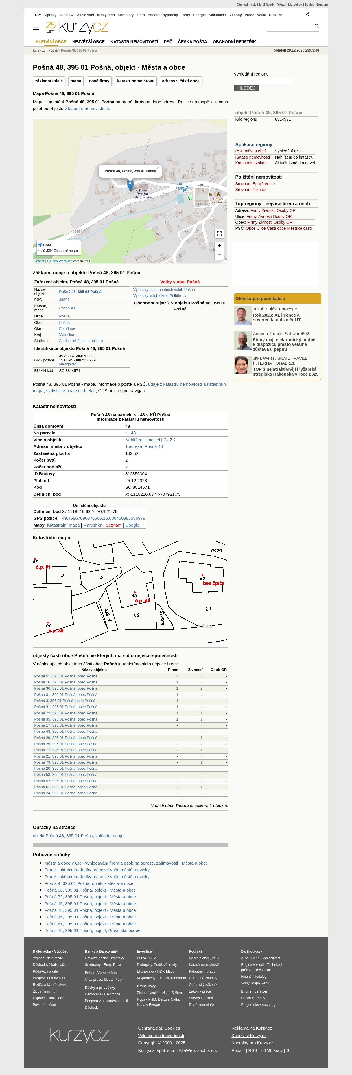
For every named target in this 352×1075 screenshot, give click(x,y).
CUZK (169, 439)
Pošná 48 (67, 308)
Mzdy (170, 971)
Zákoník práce (200, 991)
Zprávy (50, 15)
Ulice (261, 228)
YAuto (281, 4)
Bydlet (309, 4)
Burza (141, 958)
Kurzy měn (106, 15)
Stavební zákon (201, 998)
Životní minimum (45, 991)
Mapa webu (260, 983)
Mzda (108, 979)
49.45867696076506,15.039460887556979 (103, 518)
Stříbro (177, 993)
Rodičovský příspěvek (50, 985)
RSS (252, 1050)
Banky (90, 951)
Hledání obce (51, 41)
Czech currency (253, 998)
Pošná (64, 316)
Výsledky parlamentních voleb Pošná (164, 289)
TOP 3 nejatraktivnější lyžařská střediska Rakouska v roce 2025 (286, 371)
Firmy (255, 210)
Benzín (163, 999)
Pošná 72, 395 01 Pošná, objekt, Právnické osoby (92, 930)
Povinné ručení (44, 1005)
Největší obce (88, 41)
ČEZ (152, 958)
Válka (261, 15)
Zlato (141, 15)
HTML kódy (272, 1050)
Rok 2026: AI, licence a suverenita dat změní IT (277, 317)
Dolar (117, 965)
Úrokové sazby (96, 958)
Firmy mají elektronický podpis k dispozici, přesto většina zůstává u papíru (285, 344)
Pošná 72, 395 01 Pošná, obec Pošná (65, 713)
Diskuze (275, 15)
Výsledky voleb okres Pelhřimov (160, 295)
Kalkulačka (218, 15)
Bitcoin (154, 15)
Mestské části (299, 228)
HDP (160, 971)
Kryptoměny (146, 978)
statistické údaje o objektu (71, 390)
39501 (64, 299)
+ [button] (219, 246)
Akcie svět (85, 15)
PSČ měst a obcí (250, 151)
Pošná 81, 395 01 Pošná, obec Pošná (65, 694)
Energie (199, 15)
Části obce (276, 228)
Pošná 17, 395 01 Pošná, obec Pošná (65, 725)
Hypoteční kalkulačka (49, 998)
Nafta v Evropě (148, 1005)
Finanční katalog (254, 977)
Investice (144, 951)
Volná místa (107, 973)
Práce (249, 15)
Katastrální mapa (63, 525)
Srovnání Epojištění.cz (255, 183)
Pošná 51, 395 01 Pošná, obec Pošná (65, 676)
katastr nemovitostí (135, 81)
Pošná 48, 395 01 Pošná (79, 50)
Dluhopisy (144, 965)
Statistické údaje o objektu (81, 341)
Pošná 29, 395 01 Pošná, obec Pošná (65, 738)
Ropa (141, 999)
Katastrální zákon (251, 163)
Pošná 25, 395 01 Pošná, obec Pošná (65, 744)
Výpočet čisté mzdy (48, 958)
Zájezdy (269, 4)
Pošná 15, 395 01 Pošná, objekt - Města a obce (90, 903)
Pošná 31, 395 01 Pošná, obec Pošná (65, 707)
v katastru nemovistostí (87, 108)
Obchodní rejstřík (249, 4)
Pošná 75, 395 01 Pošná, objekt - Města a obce (90, 910)
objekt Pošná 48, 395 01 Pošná (269, 112)
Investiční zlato (158, 993)
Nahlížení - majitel (142, 439)
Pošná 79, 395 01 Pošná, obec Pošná (65, 762)
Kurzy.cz (39, 50)
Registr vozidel (252, 965)
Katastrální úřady (202, 971)
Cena (255, 958)
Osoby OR (286, 210)
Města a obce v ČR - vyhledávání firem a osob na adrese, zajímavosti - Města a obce (126, 863)
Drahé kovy (146, 986)
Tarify (185, 15)
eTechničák (262, 970)
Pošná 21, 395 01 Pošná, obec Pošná (65, 756)
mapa (76, 81)
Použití (238, 1050)
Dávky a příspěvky (100, 988)
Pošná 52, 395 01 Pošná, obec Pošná (65, 781)
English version (254, 991)
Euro (107, 965)
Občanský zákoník (203, 985)
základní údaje (49, 81)
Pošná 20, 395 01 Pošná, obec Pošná (65, 768)
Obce (250, 228)
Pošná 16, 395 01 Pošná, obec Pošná (65, 682)
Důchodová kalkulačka (50, 965)
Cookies (172, 1028)
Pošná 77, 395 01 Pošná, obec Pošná (65, 750)
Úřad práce (93, 979)
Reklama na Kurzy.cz (251, 1028)
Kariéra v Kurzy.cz (248, 1035)
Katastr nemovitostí (252, 157)
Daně (193, 1005)
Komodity (126, 15)
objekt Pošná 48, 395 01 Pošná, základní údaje (78, 835)
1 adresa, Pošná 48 (144, 446)
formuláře (206, 1005)
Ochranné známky (203, 978)
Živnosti (269, 210)
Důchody (92, 1008)
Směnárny (93, 965)
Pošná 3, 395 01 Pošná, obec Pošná (64, 701)
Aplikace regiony (253, 144)
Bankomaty (108, 951)
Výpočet (61, 951)
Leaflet (39, 261)
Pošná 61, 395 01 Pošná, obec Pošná (65, 787)
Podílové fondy (165, 965)
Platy (118, 979)
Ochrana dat (150, 1028)
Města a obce (199, 958)
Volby (245, 983)
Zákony (236, 15)
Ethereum (178, 978)
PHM (152, 999)
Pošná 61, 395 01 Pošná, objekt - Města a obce (90, 923)
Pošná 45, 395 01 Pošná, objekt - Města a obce (90, 916)
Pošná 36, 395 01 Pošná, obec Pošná (65, 688)
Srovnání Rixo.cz (250, 189)
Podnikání (197, 951)
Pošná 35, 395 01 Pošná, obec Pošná (65, 719)
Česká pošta (192, 41)
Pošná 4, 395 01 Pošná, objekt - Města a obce (89, 883)
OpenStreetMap (61, 261)
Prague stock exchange (259, 1005)
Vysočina (66, 334)
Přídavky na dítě (45, 971)
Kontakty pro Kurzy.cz (252, 1042)
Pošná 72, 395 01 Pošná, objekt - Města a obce (90, 896)
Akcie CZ (66, 15)
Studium (322, 4)
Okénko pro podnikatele (260, 298)
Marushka (92, 525)
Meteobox (295, 4)
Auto (244, 958)
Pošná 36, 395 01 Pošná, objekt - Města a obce (90, 889)
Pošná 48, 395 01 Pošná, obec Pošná (65, 731)
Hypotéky (170, 15)
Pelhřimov (67, 328)
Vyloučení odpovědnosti (161, 1035)
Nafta (175, 999)
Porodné (113, 994)
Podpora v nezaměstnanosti (106, 1001)
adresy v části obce (181, 81)
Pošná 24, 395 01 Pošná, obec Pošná (65, 793)
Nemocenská (95, 994)
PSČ (168, 41)
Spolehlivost (270, 958)
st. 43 (130, 432)
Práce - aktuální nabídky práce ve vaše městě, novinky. (98, 869)
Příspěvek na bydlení (49, 978)
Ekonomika (145, 971)
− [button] (219, 255)
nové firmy (99, 81)
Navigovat (67, 364)
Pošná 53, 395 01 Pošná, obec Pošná (65, 774)
